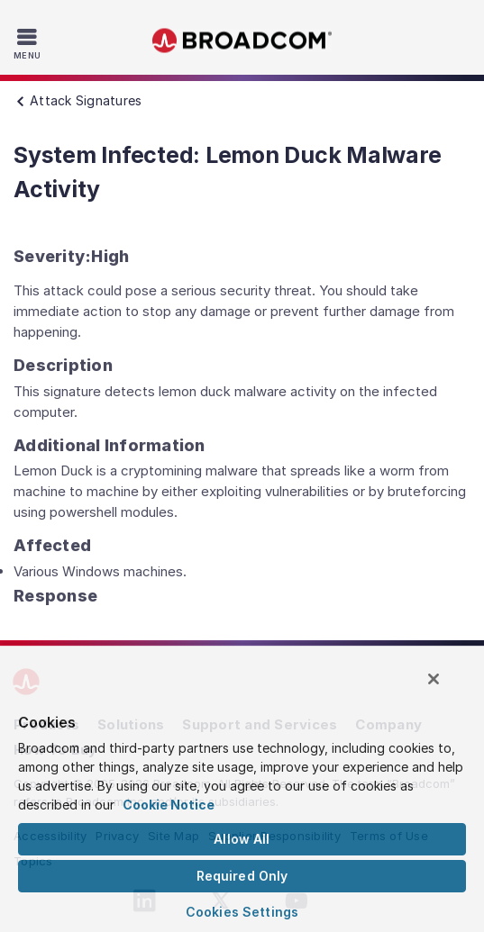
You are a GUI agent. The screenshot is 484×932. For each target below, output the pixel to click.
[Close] (433, 679)
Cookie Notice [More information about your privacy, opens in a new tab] (169, 804)
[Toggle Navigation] (29, 43)
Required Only (242, 875)
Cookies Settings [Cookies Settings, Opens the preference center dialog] (242, 911)
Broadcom (242, 41)
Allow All (241, 838)
